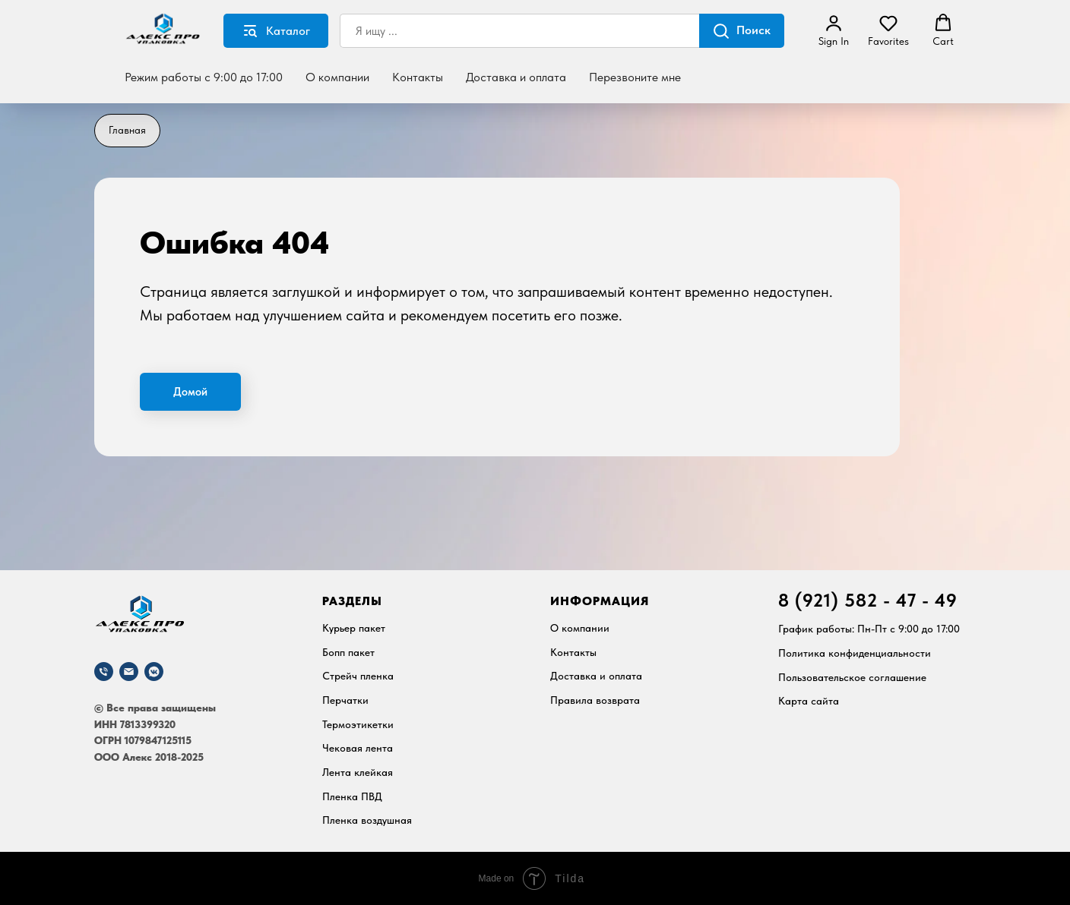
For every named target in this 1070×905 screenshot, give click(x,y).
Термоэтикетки (358, 724)
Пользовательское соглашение (852, 677)
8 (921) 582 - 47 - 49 (868, 600)
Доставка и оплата (516, 77)
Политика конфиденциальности (854, 653)
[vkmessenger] (153, 671)
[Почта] (128, 671)
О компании (337, 77)
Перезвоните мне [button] (635, 77)
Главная (127, 130)
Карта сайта (808, 701)
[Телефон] (103, 671)
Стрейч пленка (358, 676)
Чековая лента (357, 748)
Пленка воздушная (367, 820)
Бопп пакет (348, 652)
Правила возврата (595, 700)
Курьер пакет (353, 628)
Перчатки (345, 700)
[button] (833, 30)
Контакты (417, 77)
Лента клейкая (357, 772)
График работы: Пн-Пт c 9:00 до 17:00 (869, 629)
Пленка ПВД (352, 796)
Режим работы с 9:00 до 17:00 (204, 77)
